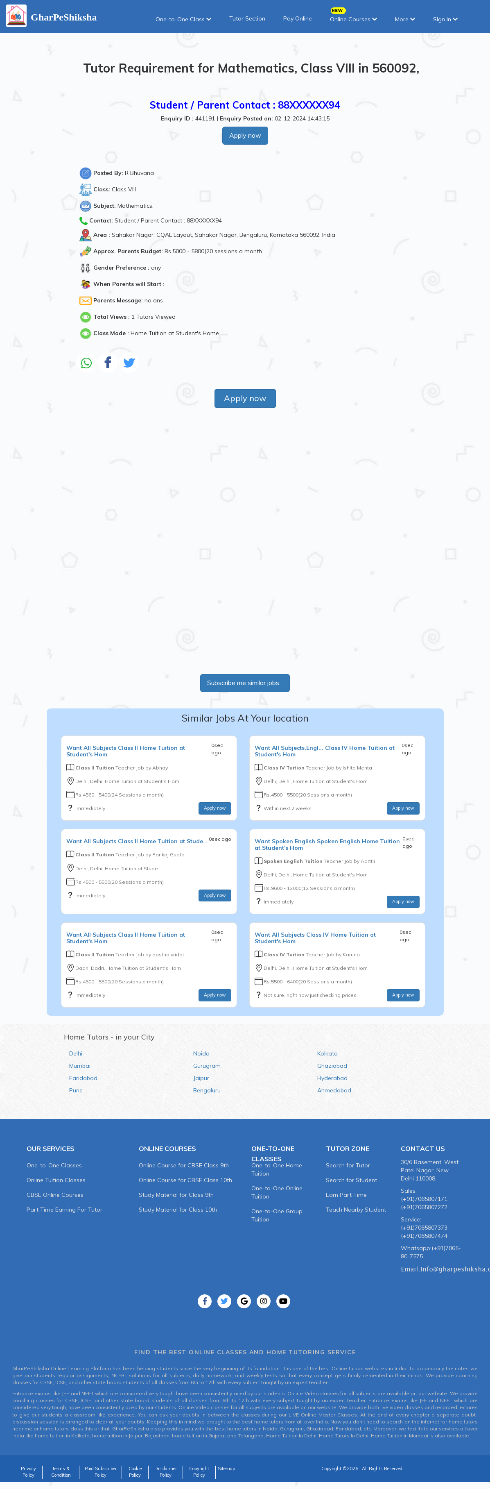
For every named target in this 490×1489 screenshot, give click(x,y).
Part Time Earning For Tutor (64, 1209)
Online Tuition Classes (56, 1180)
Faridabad (83, 1078)
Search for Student (351, 1180)
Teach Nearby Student (356, 1209)
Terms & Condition (61, 1472)
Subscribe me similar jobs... (245, 683)
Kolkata (327, 1053)
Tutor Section (247, 18)
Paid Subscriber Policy (101, 1472)
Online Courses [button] (353, 16)
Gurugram (207, 1065)
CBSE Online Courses (55, 1194)
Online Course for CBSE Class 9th (184, 1165)
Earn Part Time (346, 1194)
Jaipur (201, 1078)
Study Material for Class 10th (178, 1209)
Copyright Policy (199, 1472)
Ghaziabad (332, 1065)
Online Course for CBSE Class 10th (185, 1180)
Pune (76, 1090)
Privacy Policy (28, 1472)
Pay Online (297, 18)
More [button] (405, 19)
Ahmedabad (334, 1090)
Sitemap (226, 1468)
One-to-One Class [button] (183, 19)
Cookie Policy (135, 1472)
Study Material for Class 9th (176, 1194)
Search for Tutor (348, 1165)
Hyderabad (332, 1078)
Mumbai (79, 1065)
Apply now (245, 135)
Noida (201, 1053)
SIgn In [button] (445, 19)
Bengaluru (207, 1090)
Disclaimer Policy (165, 1472)
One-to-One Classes (54, 1165)
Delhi (75, 1053)
